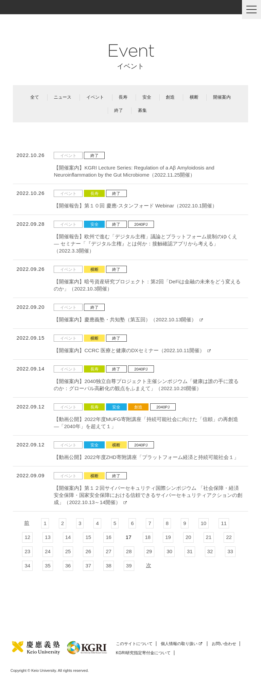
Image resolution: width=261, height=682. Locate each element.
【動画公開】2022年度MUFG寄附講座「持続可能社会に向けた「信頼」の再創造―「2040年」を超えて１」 (146, 422)
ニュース (62, 97)
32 (210, 551)
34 (27, 565)
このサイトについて (134, 643)
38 (108, 565)
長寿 (123, 97)
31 (190, 551)
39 (129, 565)
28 (129, 551)
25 (68, 551)
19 (168, 537)
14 (68, 537)
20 (188, 537)
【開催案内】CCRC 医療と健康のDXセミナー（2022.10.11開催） (132, 350)
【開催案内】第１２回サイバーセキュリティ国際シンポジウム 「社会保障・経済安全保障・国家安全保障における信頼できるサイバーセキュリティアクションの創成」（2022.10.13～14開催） (148, 495)
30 (169, 551)
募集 (142, 110)
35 (48, 565)
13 (48, 537)
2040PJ (140, 224)
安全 (146, 97)
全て (34, 97)
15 (88, 537)
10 (204, 523)
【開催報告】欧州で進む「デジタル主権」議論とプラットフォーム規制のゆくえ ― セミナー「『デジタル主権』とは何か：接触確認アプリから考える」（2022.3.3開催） (145, 244)
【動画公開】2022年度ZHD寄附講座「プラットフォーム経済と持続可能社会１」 (146, 457)
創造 (170, 97)
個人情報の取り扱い (181, 643)
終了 (118, 110)
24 (48, 551)
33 (230, 551)
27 (108, 551)
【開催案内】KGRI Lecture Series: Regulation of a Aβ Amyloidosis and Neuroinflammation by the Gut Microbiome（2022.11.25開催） (134, 171)
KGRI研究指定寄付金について (143, 652)
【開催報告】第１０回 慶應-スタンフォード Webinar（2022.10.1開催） (135, 205)
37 (88, 565)
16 (108, 537)
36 (68, 565)
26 (88, 551)
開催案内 (222, 97)
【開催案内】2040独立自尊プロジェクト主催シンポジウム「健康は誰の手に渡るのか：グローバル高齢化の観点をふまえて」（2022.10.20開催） (146, 384)
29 (149, 551)
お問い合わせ (224, 643)
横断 (194, 97)
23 (27, 551)
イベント (95, 97)
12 (27, 537)
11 (224, 523)
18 (148, 537)
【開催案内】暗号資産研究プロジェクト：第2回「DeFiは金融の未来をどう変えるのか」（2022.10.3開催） (147, 285)
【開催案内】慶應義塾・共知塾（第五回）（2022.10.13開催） (128, 319)
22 (229, 537)
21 (209, 537)
